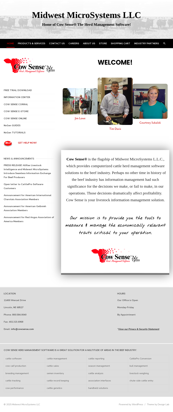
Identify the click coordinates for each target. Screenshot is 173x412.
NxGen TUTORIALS (14, 132)
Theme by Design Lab (158, 404)
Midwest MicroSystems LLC (86, 15)
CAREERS (74, 43)
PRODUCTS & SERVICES (31, 43)
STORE (103, 43)
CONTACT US (57, 43)
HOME (10, 43)
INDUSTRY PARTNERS (146, 43)
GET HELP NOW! (27, 142)
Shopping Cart (120, 43)
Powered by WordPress (131, 404)
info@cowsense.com (22, 329)
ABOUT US (89, 43)
